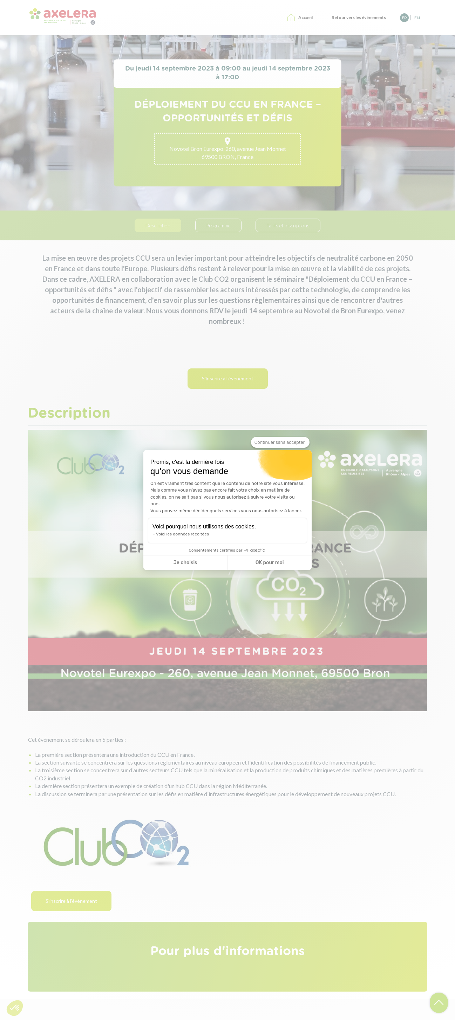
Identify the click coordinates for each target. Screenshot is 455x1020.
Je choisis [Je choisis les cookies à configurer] (185, 563)
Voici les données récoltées (182, 534)
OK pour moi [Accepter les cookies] (270, 563)
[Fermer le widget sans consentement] (280, 442)
